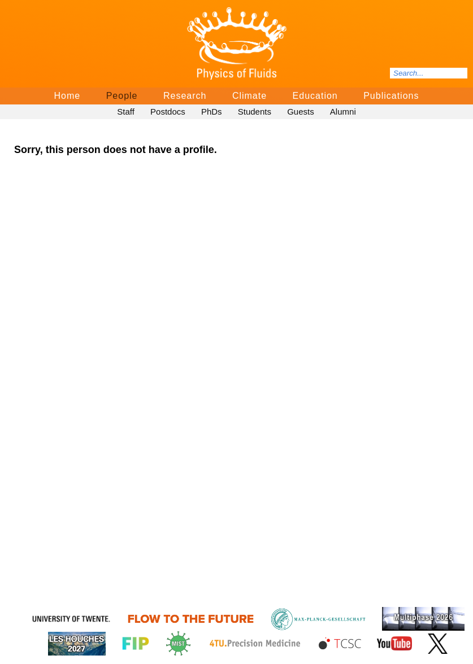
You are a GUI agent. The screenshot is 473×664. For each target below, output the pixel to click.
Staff (125, 111)
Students (254, 111)
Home (67, 96)
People (122, 96)
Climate (249, 96)
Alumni (343, 111)
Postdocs (167, 111)
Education (315, 96)
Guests (300, 111)
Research (184, 96)
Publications (391, 96)
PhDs (211, 111)
